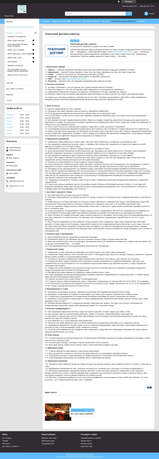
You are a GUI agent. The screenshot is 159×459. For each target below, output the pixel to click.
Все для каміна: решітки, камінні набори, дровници (17, 70)
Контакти (76, 21)
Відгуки (105, 21)
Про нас (141, 21)
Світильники (12, 62)
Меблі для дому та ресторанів (19, 54)
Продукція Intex (48, 443)
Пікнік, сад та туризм (15, 50)
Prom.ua (90, 455)
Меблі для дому (48, 441)
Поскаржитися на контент (74, 457)
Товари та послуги (60, 21)
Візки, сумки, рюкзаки (15, 40)
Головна (46, 21)
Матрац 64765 (86, 443)
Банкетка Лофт (87, 446)
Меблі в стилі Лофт (49, 438)
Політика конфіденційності (94, 457)
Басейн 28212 (86, 441)
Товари (5, 441)
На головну (6, 438)
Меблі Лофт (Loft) (14, 58)
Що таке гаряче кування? (82, 414)
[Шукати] (129, 14)
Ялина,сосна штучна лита (17, 75)
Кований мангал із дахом (91, 438)
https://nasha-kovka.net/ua (123, 52)
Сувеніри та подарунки (16, 37)
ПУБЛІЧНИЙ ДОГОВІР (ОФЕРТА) (20, 27)
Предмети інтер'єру (15, 66)
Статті (9, 100)
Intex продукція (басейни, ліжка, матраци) (17, 45)
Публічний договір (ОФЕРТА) (123, 21)
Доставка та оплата (91, 21)
